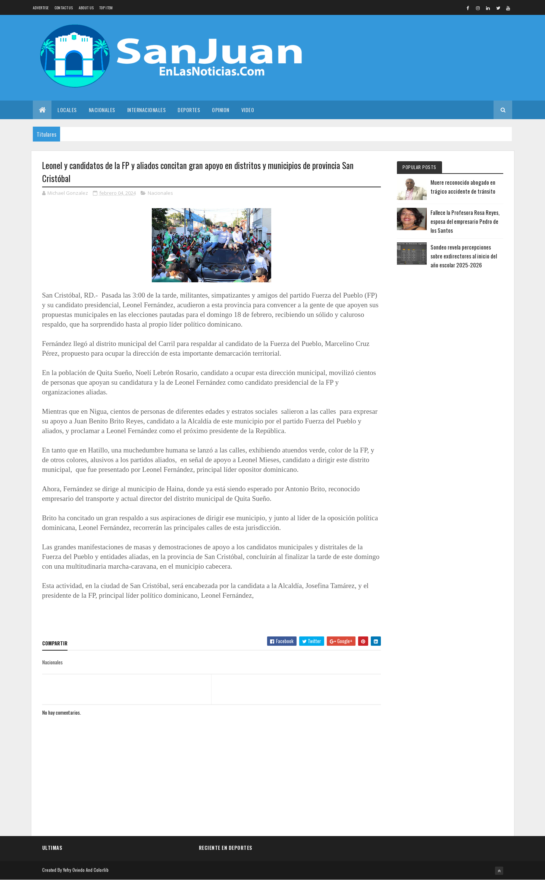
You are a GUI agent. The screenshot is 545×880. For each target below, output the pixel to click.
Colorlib (101, 870)
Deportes (189, 110)
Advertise (41, 7)
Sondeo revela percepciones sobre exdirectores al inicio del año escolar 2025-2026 (463, 256)
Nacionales (102, 110)
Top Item (106, 7)
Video (247, 110)
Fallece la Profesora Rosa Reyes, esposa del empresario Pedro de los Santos (464, 221)
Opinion (220, 110)
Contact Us (63, 7)
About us (86, 7)
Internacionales (146, 110)
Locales (67, 110)
